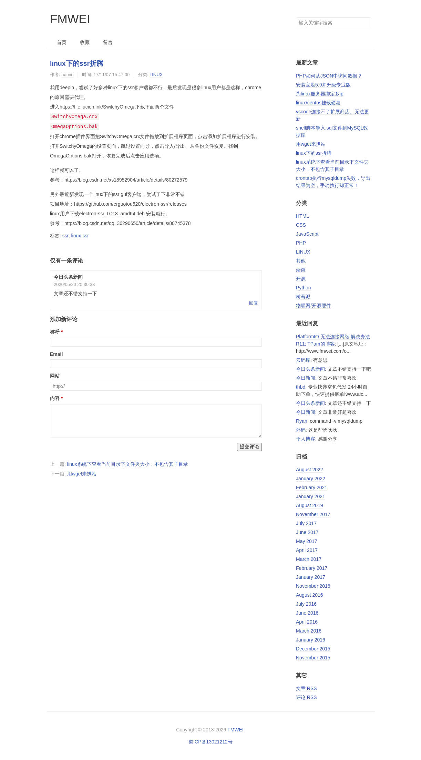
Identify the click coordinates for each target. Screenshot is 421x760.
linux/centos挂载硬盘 (318, 102)
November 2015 (313, 657)
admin (67, 74)
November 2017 (313, 514)
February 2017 (311, 568)
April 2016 (307, 622)
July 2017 (306, 523)
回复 (253, 302)
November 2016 (313, 586)
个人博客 (305, 439)
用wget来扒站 (82, 473)
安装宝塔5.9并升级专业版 (323, 85)
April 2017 (307, 550)
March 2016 (308, 631)
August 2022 (309, 469)
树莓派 (303, 296)
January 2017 (310, 577)
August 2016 (309, 595)
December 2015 (313, 648)
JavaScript (307, 234)
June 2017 (307, 532)
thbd (300, 387)
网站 (55, 375)
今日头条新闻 (310, 369)
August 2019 (309, 505)
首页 (61, 42)
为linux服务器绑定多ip (319, 93)
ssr (65, 235)
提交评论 (249, 446)
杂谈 (301, 270)
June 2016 (307, 613)
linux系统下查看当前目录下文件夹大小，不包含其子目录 (127, 463)
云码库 (303, 360)
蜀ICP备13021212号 (210, 741)
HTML (302, 216)
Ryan (301, 421)
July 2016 (306, 604)
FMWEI (70, 18)
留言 (108, 42)
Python (303, 287)
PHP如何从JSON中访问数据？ (329, 76)
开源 (301, 278)
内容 (55, 397)
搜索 (365, 23)
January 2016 (310, 640)
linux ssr (80, 235)
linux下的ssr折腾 (76, 63)
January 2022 (310, 478)
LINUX (156, 74)
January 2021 (310, 496)
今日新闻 (305, 378)
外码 (301, 430)
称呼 (55, 331)
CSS (301, 225)
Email (56, 353)
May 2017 (306, 541)
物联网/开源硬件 (313, 305)
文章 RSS (306, 688)
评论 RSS (306, 697)
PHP (301, 243)
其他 (301, 261)
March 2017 (308, 559)
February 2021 (311, 487)
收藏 (85, 42)
